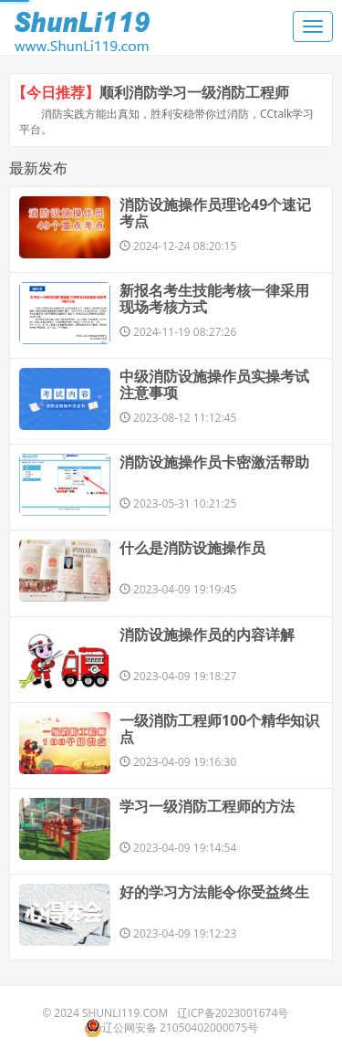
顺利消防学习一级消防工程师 (194, 92)
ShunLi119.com (125, 1013)
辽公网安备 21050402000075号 (171, 1028)
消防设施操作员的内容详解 (207, 634)
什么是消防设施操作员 (192, 548)
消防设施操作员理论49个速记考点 (215, 212)
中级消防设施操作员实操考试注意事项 (214, 384)
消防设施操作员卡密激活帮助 (214, 462)
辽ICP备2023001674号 (233, 1013)
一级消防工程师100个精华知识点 (219, 728)
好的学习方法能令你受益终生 (214, 892)
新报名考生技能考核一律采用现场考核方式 (214, 298)
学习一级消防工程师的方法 (207, 806)
